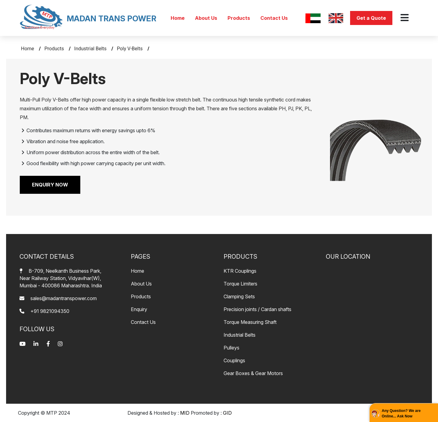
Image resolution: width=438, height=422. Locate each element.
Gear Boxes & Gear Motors (253, 373)
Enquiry (139, 309)
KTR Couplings (240, 271)
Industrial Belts (91, 48)
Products (239, 18)
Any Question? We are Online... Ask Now (401, 413)
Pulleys (231, 348)
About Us (206, 18)
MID (184, 413)
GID (227, 413)
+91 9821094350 (44, 311)
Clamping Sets (239, 296)
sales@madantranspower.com (58, 298)
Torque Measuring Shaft (250, 322)
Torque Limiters (240, 284)
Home (178, 18)
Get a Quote (371, 18)
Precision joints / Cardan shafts (257, 309)
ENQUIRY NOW (50, 185)
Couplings (234, 360)
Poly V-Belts (130, 48)
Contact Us (274, 18)
